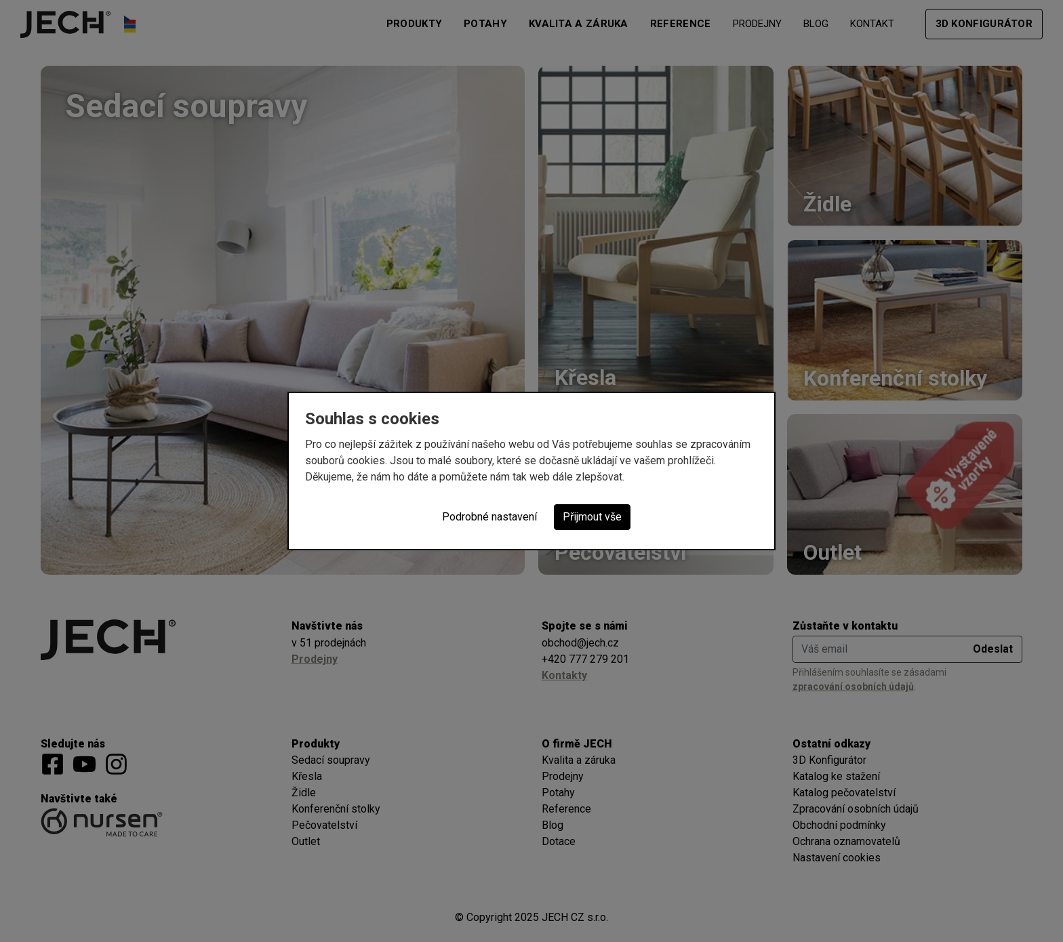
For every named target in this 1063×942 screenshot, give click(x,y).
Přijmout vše (592, 516)
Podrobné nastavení (489, 516)
